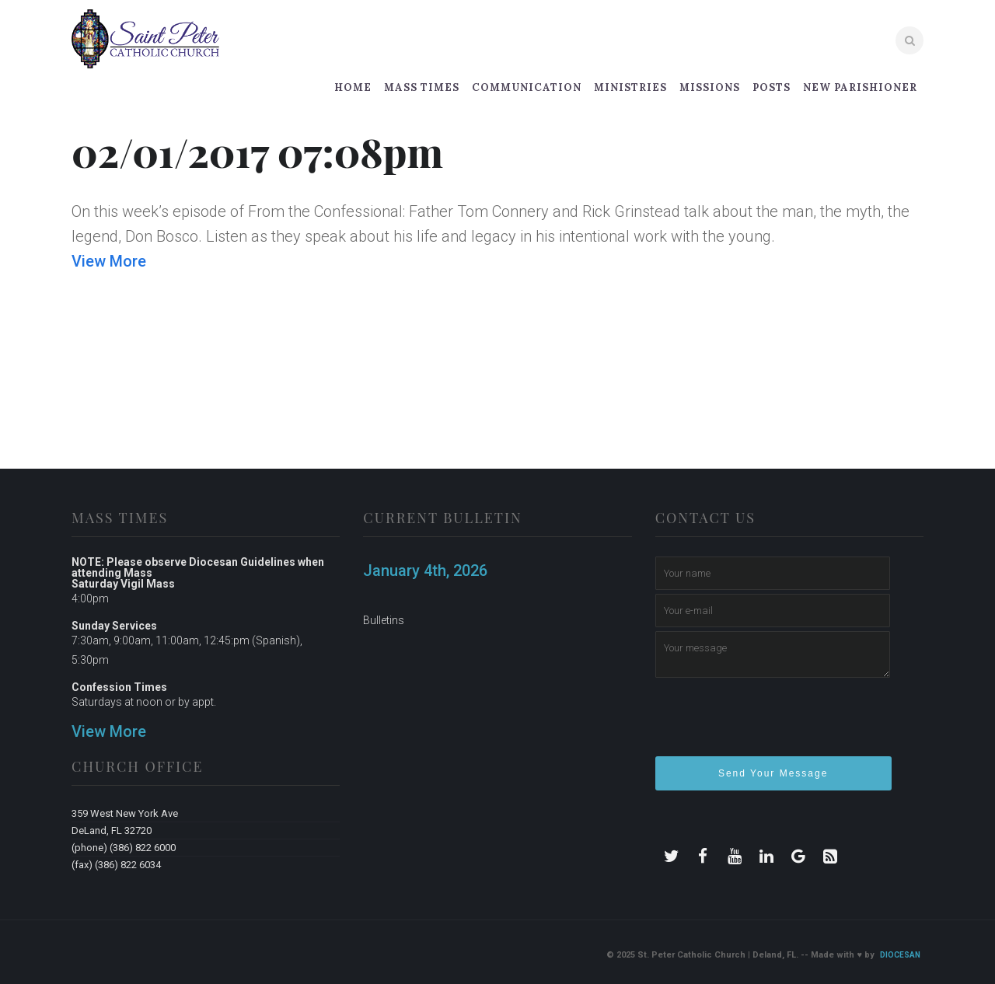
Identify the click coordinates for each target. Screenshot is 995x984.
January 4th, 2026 (425, 570)
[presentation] (773, 723)
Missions (709, 87)
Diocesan (900, 955)
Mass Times (421, 87)
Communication (526, 87)
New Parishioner (860, 87)
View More (109, 261)
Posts (771, 87)
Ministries (630, 87)
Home (353, 87)
